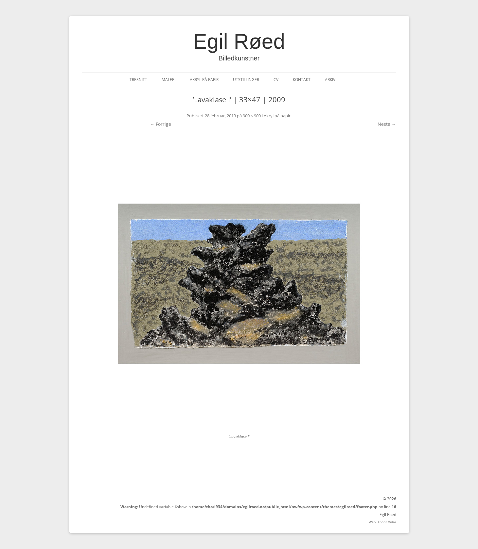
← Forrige (160, 124)
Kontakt (301, 79)
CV (276, 79)
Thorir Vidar (387, 522)
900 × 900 (252, 116)
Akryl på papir (204, 79)
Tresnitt (138, 79)
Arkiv (330, 79)
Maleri (168, 79)
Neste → (387, 124)
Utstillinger (246, 79)
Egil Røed (239, 41)
